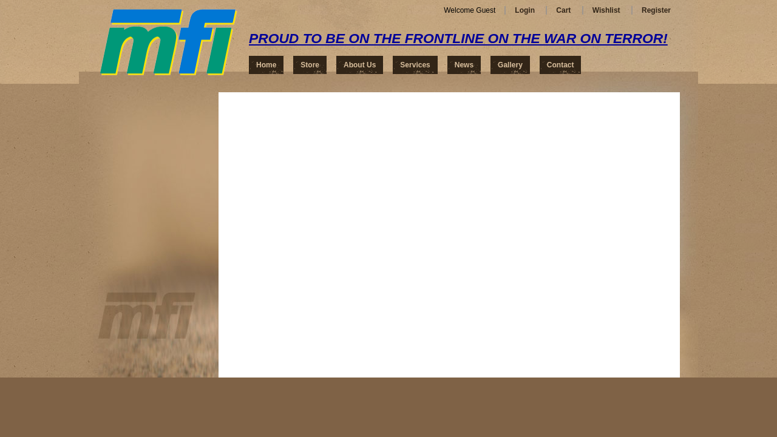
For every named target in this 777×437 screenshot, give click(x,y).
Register (656, 10)
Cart (563, 10)
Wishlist (606, 10)
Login (525, 10)
